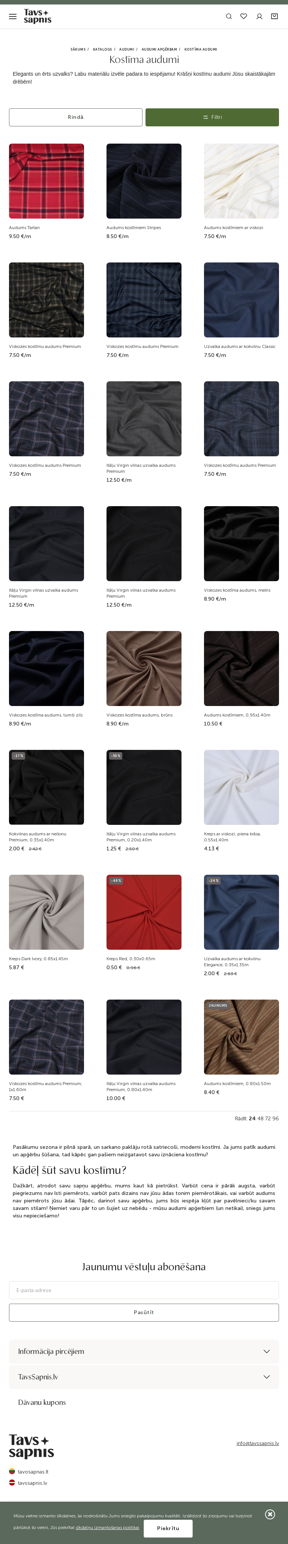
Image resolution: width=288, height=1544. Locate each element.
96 (275, 1118)
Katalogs (102, 49)
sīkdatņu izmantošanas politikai (107, 1527)
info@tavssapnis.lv (258, 1443)
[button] (275, 17)
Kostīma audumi (201, 49)
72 (268, 1118)
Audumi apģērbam (159, 49)
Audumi (126, 49)
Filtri (212, 117)
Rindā (76, 117)
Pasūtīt (144, 1312)
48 (260, 1118)
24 (252, 1118)
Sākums (78, 49)
